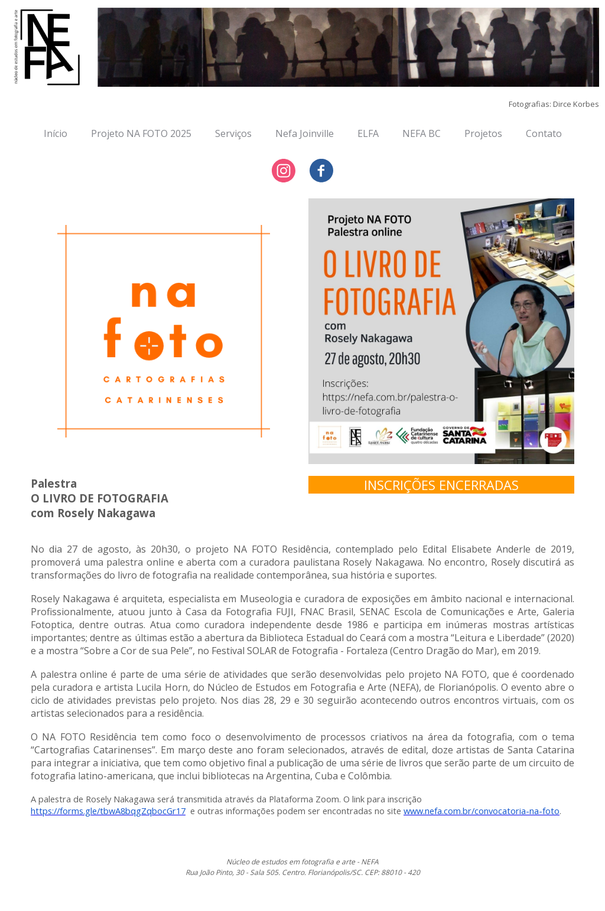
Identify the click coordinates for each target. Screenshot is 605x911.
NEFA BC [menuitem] (421, 133)
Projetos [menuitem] (483, 133)
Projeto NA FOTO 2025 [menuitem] (141, 133)
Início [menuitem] (55, 133)
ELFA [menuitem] (368, 133)
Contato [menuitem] (544, 133)
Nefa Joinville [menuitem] (304, 133)
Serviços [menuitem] (233, 133)
